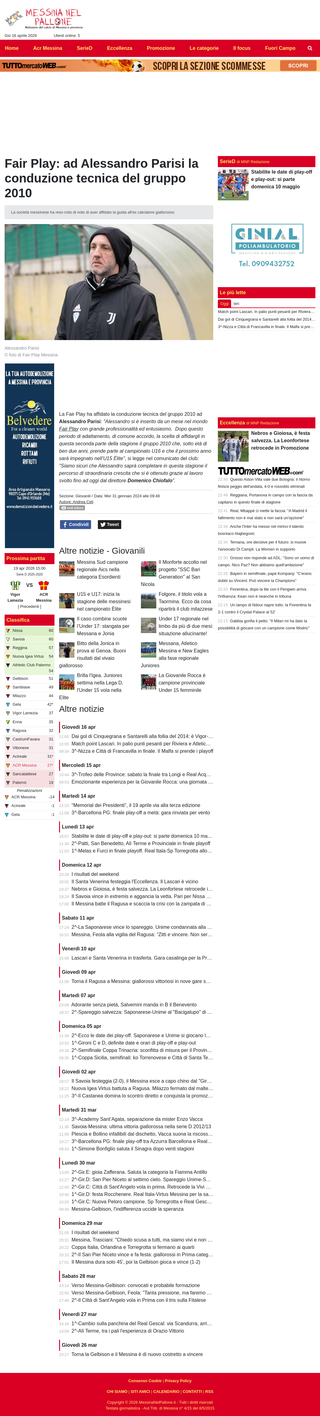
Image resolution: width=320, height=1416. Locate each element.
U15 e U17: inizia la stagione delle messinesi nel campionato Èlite (103, 602)
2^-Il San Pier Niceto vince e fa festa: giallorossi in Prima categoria (144, 1254)
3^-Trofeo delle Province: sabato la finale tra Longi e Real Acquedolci (147, 774)
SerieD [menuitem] (85, 48)
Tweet (109, 524)
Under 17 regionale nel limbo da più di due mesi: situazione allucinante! (186, 626)
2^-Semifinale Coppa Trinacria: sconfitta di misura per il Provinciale (144, 1050)
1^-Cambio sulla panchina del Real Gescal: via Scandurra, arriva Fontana (152, 1323)
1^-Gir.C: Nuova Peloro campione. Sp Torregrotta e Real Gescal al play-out (153, 1201)
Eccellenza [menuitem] (119, 48)
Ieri (236, 303)
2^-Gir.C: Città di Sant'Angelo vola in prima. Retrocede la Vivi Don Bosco (151, 1186)
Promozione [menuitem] (161, 48)
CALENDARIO (166, 1391)
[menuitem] (310, 48)
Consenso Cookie (145, 1380)
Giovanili (82, 496)
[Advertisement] (267, 373)
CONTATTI (192, 1391)
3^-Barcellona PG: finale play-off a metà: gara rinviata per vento (141, 812)
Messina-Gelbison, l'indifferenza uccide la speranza (128, 1209)
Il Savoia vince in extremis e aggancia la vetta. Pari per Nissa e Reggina (150, 896)
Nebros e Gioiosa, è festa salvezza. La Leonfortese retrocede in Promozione (155, 889)
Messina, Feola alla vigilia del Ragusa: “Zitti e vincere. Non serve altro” (149, 934)
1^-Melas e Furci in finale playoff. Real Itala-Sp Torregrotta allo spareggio (151, 850)
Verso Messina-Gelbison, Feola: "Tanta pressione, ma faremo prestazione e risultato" (164, 1292)
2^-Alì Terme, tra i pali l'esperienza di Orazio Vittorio (128, 1331)
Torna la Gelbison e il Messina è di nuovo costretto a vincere (137, 1354)
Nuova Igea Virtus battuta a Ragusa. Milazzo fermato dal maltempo (145, 1088)
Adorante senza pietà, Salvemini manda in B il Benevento (134, 1004)
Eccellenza (232, 422)
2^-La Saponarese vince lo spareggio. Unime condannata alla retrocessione (154, 927)
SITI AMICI (140, 1391)
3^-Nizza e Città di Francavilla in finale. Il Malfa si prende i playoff (143, 751)
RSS (209, 1391)
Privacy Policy (178, 1380)
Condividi (75, 524)
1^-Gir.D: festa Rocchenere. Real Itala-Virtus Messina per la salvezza (147, 1194)
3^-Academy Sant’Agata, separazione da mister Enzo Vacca (137, 1119)
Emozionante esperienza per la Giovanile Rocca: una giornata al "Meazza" (153, 781)
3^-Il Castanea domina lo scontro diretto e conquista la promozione (145, 1095)
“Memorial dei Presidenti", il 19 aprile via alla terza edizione (136, 805)
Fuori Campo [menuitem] (280, 48)
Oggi (224, 303)
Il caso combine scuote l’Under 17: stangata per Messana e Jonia (103, 626)
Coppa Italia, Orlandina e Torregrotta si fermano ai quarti (133, 1247)
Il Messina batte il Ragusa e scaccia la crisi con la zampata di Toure (145, 903)
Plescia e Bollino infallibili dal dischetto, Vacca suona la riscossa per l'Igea (152, 1134)
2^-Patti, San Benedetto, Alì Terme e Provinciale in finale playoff (141, 843)
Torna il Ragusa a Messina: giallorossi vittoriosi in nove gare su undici (147, 981)
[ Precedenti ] (29, 606)
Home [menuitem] (11, 48)
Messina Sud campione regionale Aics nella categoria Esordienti (102, 570)
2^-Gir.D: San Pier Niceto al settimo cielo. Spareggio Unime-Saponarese (151, 1179)
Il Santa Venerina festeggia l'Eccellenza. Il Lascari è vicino (135, 881)
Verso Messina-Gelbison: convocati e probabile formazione (136, 1285)
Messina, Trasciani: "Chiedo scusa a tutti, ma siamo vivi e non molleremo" (152, 1239)
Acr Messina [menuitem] (47, 48)
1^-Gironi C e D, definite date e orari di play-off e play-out (134, 1042)
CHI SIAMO (117, 1391)
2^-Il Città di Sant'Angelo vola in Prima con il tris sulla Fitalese (139, 1300)
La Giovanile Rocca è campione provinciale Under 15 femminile (182, 683)
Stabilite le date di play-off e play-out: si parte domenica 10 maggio (144, 836)
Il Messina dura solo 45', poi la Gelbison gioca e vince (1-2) (136, 1262)
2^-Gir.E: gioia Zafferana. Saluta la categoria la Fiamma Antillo (139, 1172)
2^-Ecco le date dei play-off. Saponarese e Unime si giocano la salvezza (150, 1035)
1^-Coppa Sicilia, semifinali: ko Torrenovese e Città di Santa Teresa (145, 1057)
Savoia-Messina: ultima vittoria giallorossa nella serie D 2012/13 (141, 1126)
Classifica (18, 620)
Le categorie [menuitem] (204, 48)
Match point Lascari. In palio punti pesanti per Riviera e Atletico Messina (150, 743)
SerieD (227, 161)
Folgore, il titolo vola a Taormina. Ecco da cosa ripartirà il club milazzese (186, 602)
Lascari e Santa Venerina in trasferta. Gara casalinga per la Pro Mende (149, 958)
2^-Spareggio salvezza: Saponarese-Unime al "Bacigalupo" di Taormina (150, 1012)
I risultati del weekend (95, 874)
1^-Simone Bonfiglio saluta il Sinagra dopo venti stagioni (133, 1148)
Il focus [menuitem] (241, 48)
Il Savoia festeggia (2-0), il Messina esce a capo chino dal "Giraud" (144, 1081)
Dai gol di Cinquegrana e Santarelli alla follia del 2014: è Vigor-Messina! (150, 736)
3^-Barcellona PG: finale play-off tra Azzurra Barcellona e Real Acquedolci (152, 1141)
